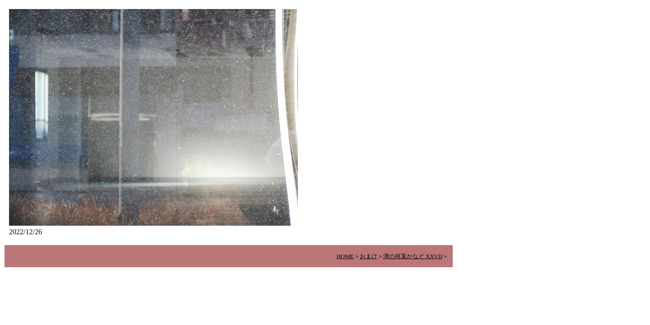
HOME (344, 256)
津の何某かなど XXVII (412, 256)
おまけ (368, 256)
